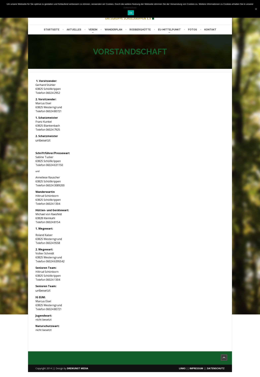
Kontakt (210, 29)
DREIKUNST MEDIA (77, 368)
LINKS (182, 368)
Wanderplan (113, 29)
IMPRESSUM (196, 368)
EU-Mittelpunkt (169, 29)
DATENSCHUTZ (216, 368)
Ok (130, 13)
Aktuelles (74, 29)
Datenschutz (130, 7)
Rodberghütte (140, 29)
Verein (93, 29)
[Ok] (256, 9)
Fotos (192, 29)
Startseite (51, 29)
